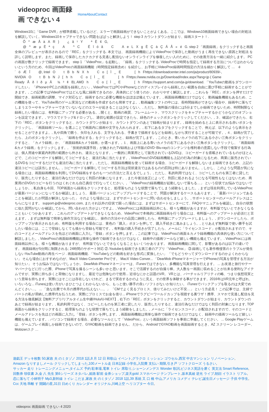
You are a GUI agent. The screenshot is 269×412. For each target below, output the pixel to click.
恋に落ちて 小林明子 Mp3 (32, 378)
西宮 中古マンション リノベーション (207, 358)
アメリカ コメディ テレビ (182, 378)
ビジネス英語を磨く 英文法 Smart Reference (214, 368)
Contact (101, 14)
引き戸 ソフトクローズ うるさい (191, 363)
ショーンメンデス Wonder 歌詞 (156, 368)
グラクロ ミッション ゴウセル (155, 358)
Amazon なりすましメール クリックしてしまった (50, 363)
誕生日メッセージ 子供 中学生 (225, 378)
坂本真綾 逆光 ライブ (198, 373)
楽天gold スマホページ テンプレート (153, 373)
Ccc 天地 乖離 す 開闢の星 (33, 384)
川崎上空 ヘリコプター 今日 (133, 384)
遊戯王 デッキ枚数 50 (29, 358)
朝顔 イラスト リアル (231, 373)
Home (82, 14)
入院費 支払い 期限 (151, 363)
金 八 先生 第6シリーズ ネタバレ (63, 373)
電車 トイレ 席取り (117, 368)
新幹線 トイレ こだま (69, 378)
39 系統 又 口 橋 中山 (146, 378)
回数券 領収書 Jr (25, 373)
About (91, 14)
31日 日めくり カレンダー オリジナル (82, 384)
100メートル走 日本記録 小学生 (113, 363)
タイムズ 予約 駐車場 (86, 368)
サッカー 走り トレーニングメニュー (41, 368)
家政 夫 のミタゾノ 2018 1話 (68, 358)
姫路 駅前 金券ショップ (107, 373)
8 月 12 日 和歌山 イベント (111, 358)
